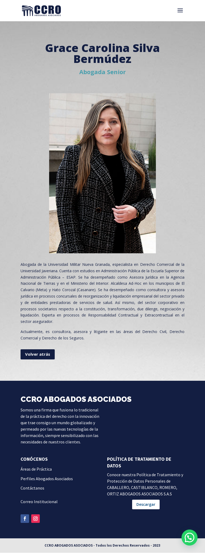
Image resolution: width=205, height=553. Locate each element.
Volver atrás (37, 354)
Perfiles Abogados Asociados (47, 479)
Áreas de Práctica (36, 469)
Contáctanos (32, 488)
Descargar (145, 504)
